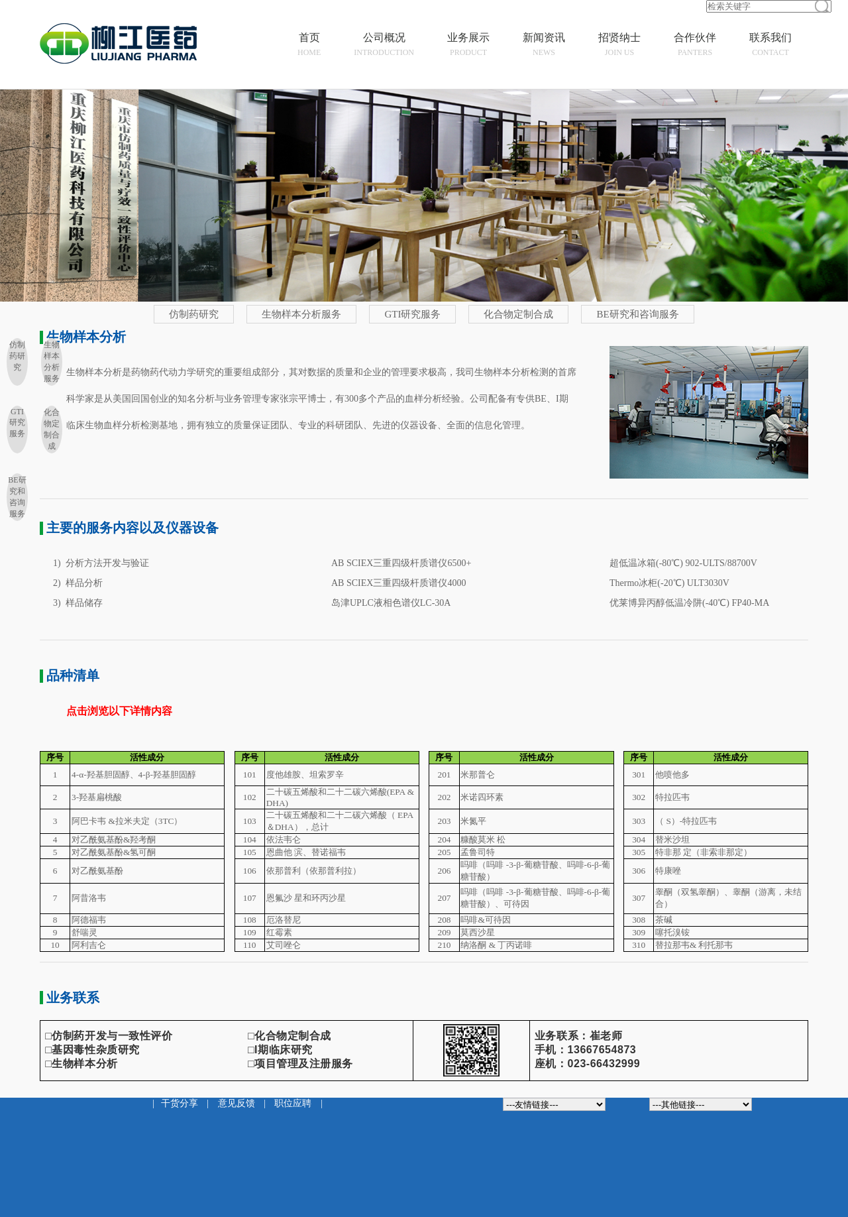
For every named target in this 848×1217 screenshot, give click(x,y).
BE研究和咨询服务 (637, 314)
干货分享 (179, 1103)
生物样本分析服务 (301, 314)
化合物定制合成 (518, 314)
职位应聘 (292, 1103)
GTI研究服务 (412, 314)
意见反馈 (236, 1103)
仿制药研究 (194, 314)
